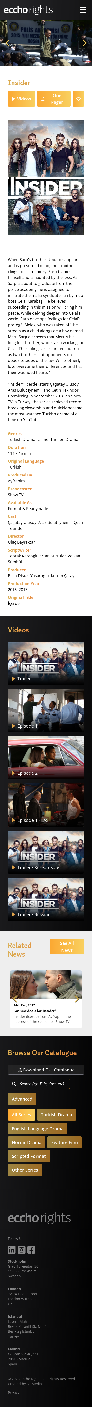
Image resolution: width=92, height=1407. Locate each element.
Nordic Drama (26, 1142)
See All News (67, 946)
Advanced (22, 1099)
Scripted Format (29, 1156)
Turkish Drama (56, 1115)
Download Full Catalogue (46, 1070)
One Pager (52, 98)
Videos (21, 99)
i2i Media (34, 1383)
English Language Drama (38, 1128)
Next (84, 42)
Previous (8, 42)
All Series (21, 1115)
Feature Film (64, 1142)
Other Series (25, 1170)
